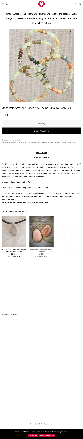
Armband (13, 140)
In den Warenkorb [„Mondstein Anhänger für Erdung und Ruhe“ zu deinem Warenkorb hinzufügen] (41, 255)
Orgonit (42, 18)
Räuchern (72, 18)
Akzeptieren (33, 435)
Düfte (74, 14)
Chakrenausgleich (35, 142)
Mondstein (63, 142)
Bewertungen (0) (41, 158)
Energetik (10, 18)
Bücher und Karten (48, 14)
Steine (48, 23)
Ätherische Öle (30, 14)
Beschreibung (41, 152)
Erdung (44, 142)
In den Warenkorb (41, 131)
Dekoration (64, 14)
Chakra (13, 142)
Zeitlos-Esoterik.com (46, 424)
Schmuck (35, 23)
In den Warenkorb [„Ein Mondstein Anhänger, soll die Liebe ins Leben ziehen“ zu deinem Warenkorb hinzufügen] (13, 256)
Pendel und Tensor (57, 18)
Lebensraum (31, 18)
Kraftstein (51, 142)
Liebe (57, 142)
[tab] (41, 152)
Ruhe (69, 142)
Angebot (17, 14)
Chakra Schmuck (23, 142)
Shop (8, 14)
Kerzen (20, 18)
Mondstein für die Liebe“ (38, 188)
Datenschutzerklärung (47, 435)
